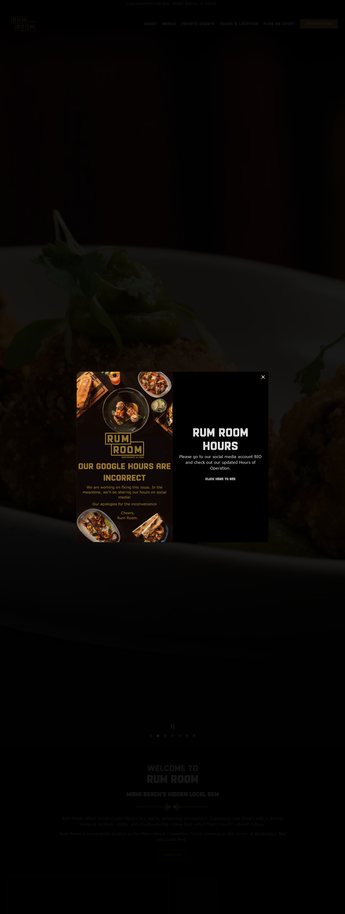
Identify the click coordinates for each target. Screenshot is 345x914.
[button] (263, 377)
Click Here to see (220, 479)
